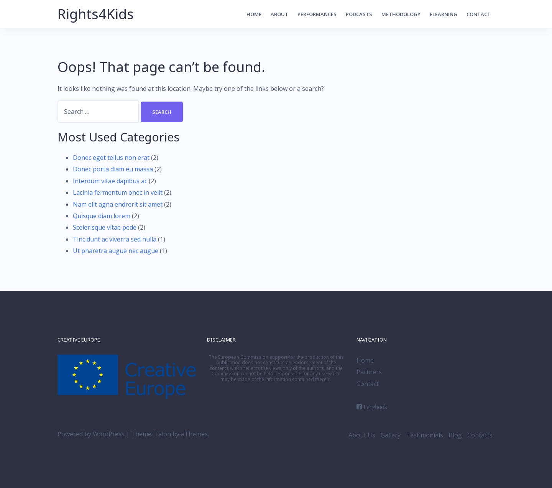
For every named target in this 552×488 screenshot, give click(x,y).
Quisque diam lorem (101, 216)
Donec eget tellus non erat (111, 157)
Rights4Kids (96, 14)
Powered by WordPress (91, 434)
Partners (369, 372)
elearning (443, 14)
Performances (317, 14)
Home (253, 14)
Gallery (391, 435)
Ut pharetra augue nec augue (115, 250)
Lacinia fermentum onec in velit (118, 192)
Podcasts (359, 14)
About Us (361, 435)
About (279, 14)
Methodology (401, 14)
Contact (479, 14)
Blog (455, 435)
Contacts (480, 435)
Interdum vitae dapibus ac (110, 181)
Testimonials (424, 435)
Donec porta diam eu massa (113, 169)
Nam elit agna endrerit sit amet (118, 204)
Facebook (375, 407)
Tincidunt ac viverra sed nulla (114, 239)
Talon (162, 434)
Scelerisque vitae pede (104, 227)
